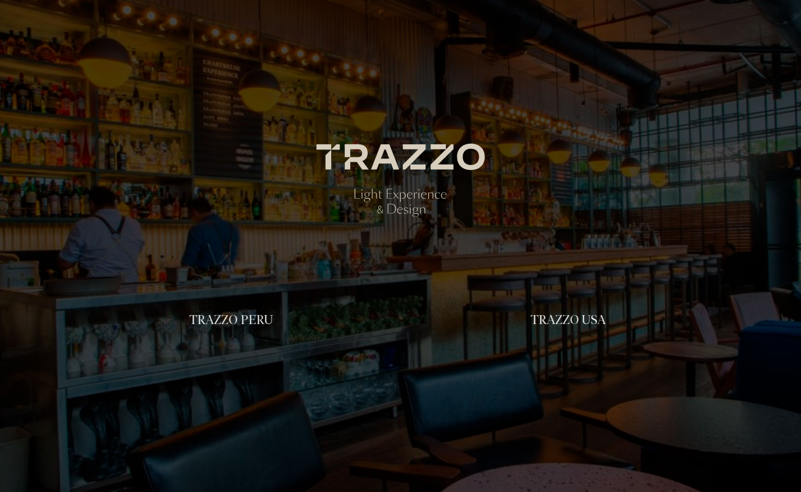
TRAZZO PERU (230, 319)
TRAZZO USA (567, 319)
